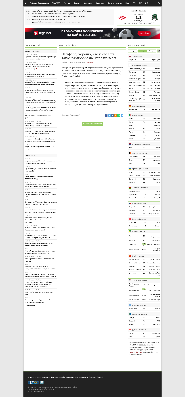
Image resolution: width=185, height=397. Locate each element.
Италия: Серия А (137, 115)
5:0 (144, 163)
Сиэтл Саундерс (154, 300)
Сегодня (142, 51)
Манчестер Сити (134, 82)
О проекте (32, 377)
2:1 (144, 75)
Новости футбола (67, 45)
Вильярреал (133, 110)
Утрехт (157, 148)
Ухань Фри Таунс (154, 269)
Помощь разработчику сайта (62, 377)
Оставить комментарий (92, 123)
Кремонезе (132, 135)
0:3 (144, 100)
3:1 (145, 198)
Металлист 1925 (154, 172)
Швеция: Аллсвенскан (139, 314)
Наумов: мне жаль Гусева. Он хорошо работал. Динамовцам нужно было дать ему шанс (40, 194)
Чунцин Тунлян (155, 259)
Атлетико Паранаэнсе (155, 236)
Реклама (92, 377)
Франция (100, 3)
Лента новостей (32, 45)
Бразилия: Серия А (138, 231)
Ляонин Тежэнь (154, 266)
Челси (158, 75)
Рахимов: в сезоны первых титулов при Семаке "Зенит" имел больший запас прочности (38, 220)
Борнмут (157, 79)
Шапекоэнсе (155, 240)
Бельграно (156, 309)
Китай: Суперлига (138, 256)
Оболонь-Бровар (134, 176)
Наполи (131, 122)
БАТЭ (158, 191)
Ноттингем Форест (135, 79)
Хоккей (100, 377)
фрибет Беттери (136, 352)
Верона (131, 129)
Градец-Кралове (154, 207)
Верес (131, 172)
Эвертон (157, 69)
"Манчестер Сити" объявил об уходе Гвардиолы (48, 19)
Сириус (131, 318)
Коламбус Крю (134, 290)
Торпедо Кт (156, 333)
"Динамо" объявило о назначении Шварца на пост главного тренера (56, 22)
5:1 (144, 110)
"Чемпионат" (75, 115)
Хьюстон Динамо (154, 285)
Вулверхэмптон (154, 95)
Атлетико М (156, 110)
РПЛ (30, 88)
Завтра (151, 51)
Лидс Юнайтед (155, 85)
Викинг (157, 226)
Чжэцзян (132, 266)
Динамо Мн (133, 198)
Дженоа (157, 139)
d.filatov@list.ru (49, 389)
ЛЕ (140, 3)
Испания (88, 3)
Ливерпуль (132, 72)
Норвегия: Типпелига (139, 219)
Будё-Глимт (132, 222)
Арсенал (157, 92)
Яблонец (132, 210)
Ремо (130, 236)
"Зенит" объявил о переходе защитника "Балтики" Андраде (53, 14)
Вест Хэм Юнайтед (135, 85)
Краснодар (142, 11)
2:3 (144, 263)
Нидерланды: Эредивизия (141, 144)
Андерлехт (156, 160)
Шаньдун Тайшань (135, 269)
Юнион (131, 160)
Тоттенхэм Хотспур (135, 69)
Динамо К (132, 179)
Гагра (130, 337)
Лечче (131, 139)
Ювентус (157, 132)
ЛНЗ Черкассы (155, 176)
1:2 (144, 82)
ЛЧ (134, 3)
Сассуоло (156, 119)
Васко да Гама (134, 249)
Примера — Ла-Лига (35, 121)
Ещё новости (30, 306)
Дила (158, 337)
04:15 (144, 300)
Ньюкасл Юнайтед (153, 89)
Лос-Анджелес (134, 300)
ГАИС (158, 318)
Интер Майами (134, 295)
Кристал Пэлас (134, 92)
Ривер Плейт (133, 309)
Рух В (158, 182)
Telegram (41, 391)
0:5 (144, 266)
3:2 (144, 179)
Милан (131, 125)
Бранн (158, 222)
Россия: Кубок (138, 21)
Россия (67, 3)
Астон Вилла (155, 82)
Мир (127, 3)
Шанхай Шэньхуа (134, 274)
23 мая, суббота (30, 155)
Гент (158, 163)
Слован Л (156, 210)
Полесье (132, 182)
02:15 (144, 295)
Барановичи (133, 194)
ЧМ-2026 (56, 3)
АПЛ (30, 72)
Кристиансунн (133, 226)
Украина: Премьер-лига (140, 169)
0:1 (144, 172)
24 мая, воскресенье (32, 51)
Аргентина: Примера (139, 305)
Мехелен (157, 157)
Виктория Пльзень (154, 214)
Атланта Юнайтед (154, 290)
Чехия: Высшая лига (139, 203)
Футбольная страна (46, 387)
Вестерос (156, 324)
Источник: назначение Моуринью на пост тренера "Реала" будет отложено (58, 16)
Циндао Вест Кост (153, 263)
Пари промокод (114, 3)
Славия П (132, 214)
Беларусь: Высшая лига (140, 188)
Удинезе (157, 122)
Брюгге (131, 163)
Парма (131, 119)
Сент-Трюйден (133, 157)
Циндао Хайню (134, 259)
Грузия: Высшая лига (139, 330)
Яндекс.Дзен (32, 391)
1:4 (144, 135)
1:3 (144, 236)
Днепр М (157, 198)
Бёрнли (131, 95)
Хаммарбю (132, 321)
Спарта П (132, 207)
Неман (157, 194)
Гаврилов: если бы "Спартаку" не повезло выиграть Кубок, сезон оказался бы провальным (39, 66)
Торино (131, 132)
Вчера (133, 51)
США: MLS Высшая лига (140, 280)
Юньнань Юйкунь (134, 263)
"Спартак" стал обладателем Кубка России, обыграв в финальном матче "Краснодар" (62, 11)
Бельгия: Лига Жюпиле (139, 153)
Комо (158, 135)
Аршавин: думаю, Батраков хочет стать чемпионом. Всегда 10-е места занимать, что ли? (41, 92)
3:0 (144, 85)
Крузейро (132, 240)
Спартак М (133, 11)
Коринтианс (133, 244)
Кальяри (157, 125)
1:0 (144, 69)
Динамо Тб (132, 333)
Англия (77, 3)
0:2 (144, 129)
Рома (158, 129)
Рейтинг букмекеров (39, 3)
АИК (158, 321)
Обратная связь (43, 377)
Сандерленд (133, 75)
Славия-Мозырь (134, 191)
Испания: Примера (138, 106)
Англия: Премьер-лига (139, 65)
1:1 (144, 60)
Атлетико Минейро (153, 244)
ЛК (146, 3)
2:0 (144, 89)
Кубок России (33, 54)
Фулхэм (131, 89)
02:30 (144, 249)
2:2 (144, 132)
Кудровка (156, 179)
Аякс (130, 148)
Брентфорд (156, 72)
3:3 (144, 269)
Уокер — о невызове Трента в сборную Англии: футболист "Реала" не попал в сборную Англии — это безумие (38, 284)
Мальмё (131, 324)
